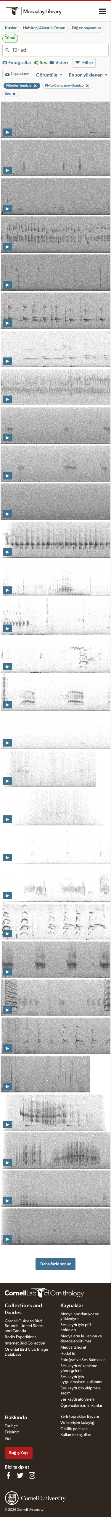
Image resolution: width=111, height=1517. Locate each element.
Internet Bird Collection (25, 1343)
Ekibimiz (12, 1432)
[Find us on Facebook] (8, 1475)
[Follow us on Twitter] (20, 1475)
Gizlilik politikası (74, 1429)
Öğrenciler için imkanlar (81, 1406)
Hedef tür (68, 1354)
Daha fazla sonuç (55, 1264)
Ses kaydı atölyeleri (77, 1399)
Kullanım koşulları (75, 1435)
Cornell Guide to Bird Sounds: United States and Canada (24, 1326)
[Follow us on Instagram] (32, 1475)
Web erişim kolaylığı (77, 1423)
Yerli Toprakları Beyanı (79, 1416)
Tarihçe (11, 1426)
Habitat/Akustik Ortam (44, 28)
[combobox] (60, 50)
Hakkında (16, 1417)
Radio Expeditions (20, 1337)
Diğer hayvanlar (86, 28)
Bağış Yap (18, 1453)
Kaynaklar (71, 1305)
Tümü (10, 38)
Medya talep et (73, 1347)
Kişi (8, 1438)
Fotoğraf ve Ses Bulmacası (83, 1360)
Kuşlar (11, 28)
